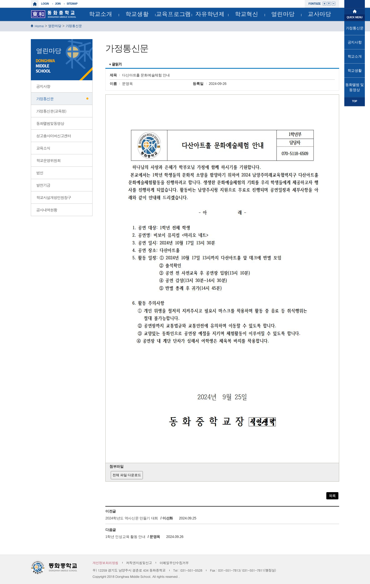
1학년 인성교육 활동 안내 (125, 537)
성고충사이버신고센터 (53, 135)
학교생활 (137, 14)
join (58, 3)
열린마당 (283, 14)
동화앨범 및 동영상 (354, 87)
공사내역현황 (46, 210)
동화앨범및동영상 (50, 123)
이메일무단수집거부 (174, 562)
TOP (354, 101)
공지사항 (43, 86)
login (45, 3)
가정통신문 (74, 25)
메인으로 (354, 10)
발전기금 (43, 185)
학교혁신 (246, 14)
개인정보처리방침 (105, 562)
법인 (39, 172)
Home (39, 25)
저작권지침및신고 (139, 562)
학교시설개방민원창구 (53, 197)
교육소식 (43, 148)
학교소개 (100, 14)
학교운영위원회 (48, 160)
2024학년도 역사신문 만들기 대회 (131, 518)
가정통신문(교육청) (51, 111)
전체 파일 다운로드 (127, 475)
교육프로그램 (173, 14)
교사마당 (319, 14)
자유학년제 (210, 14)
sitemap (72, 3)
